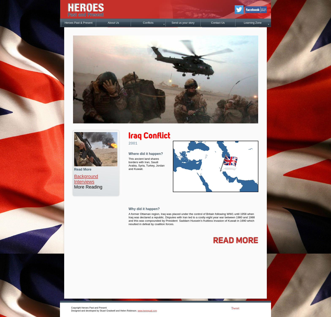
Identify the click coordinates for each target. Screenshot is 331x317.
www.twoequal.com (147, 310)
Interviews (84, 181)
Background (86, 176)
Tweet (235, 308)
